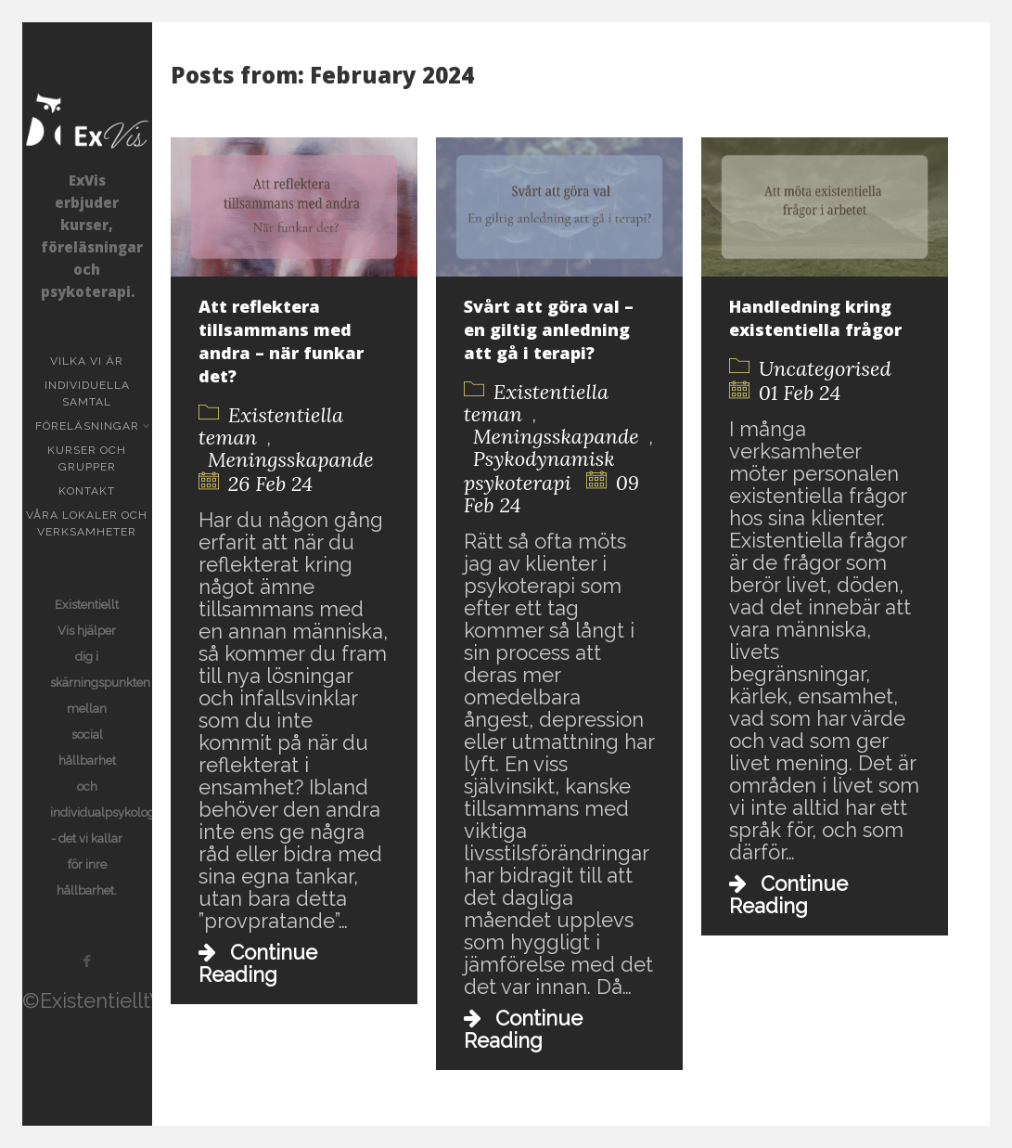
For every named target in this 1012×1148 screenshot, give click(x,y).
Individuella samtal (98, 393)
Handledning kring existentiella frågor (815, 318)
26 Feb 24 (270, 484)
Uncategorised (825, 368)
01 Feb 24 (800, 393)
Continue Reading (258, 963)
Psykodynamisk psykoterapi (539, 470)
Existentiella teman (271, 426)
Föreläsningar (89, 425)
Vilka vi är (86, 361)
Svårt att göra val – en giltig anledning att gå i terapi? (549, 329)
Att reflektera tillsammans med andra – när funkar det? (281, 341)
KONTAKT (86, 490)
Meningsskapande (291, 459)
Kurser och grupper (99, 458)
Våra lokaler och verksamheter (86, 523)
